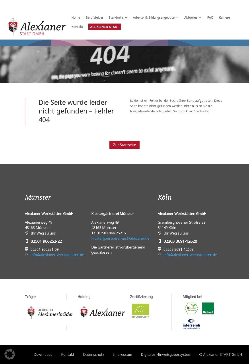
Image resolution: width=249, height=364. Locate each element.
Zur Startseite (124, 144)
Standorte (116, 18)
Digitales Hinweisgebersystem (166, 354)
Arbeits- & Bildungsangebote (154, 18)
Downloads (43, 354)
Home (75, 18)
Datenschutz (93, 354)
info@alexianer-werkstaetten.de (57, 254)
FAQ (210, 18)
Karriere (224, 18)
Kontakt (77, 27)
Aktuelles (190, 18)
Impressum (122, 354)
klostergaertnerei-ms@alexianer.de (120, 238)
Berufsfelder (94, 18)
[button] (9, 354)
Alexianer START (104, 27)
